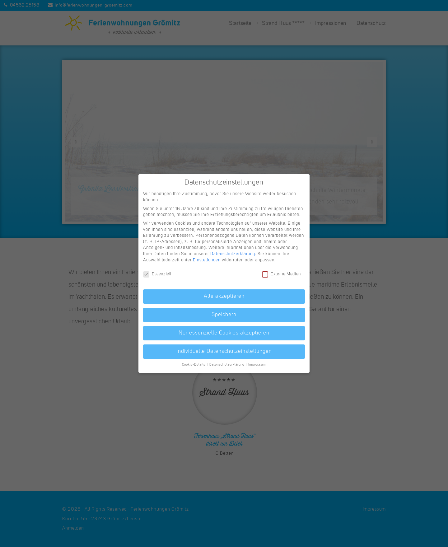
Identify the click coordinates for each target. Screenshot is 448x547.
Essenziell (157, 274)
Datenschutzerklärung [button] (227, 365)
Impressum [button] (257, 365)
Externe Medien (281, 274)
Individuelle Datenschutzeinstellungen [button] (224, 351)
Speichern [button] (224, 314)
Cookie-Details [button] (194, 365)
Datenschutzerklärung (232, 254)
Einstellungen (207, 260)
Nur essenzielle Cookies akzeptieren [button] (224, 333)
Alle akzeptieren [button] (224, 296)
